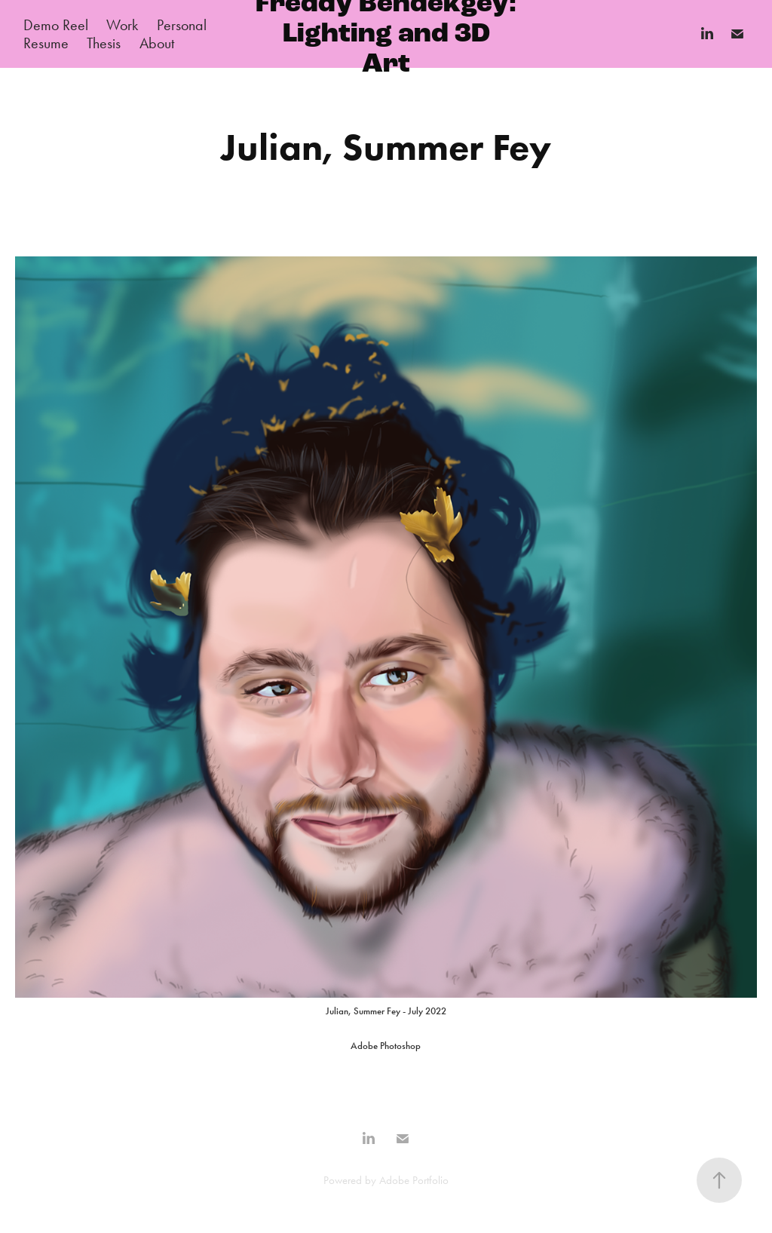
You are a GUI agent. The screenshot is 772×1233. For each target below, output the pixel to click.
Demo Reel (55, 25)
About (156, 43)
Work (122, 25)
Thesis (104, 43)
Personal (182, 25)
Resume (46, 43)
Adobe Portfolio (414, 1180)
